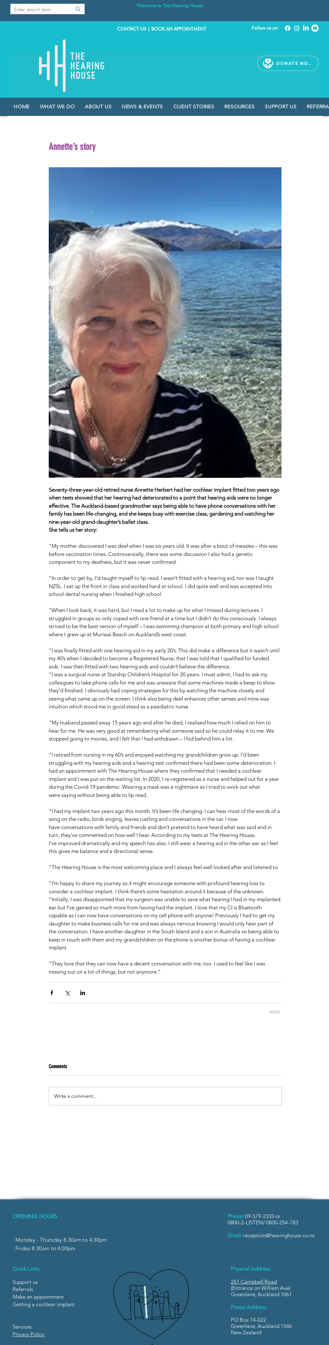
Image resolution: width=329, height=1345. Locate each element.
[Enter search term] (36, 10)
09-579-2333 (260, 1216)
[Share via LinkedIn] (83, 993)
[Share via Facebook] (52, 993)
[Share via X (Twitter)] (67, 993)
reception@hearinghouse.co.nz (279, 1235)
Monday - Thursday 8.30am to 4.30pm (61, 1240)
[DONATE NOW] (294, 63)
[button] (143, 106)
